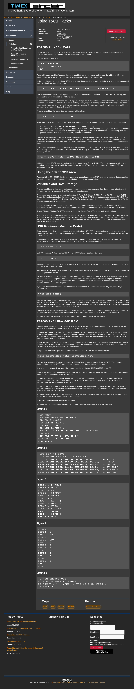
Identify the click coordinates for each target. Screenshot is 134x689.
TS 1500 (71, 607)
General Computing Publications (18, 55)
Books (11, 40)
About (20, 87)
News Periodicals (17, 64)
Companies (20, 72)
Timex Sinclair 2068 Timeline (18, 635)
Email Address (96, 624)
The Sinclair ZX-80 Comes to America (22, 622)
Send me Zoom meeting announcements (108, 645)
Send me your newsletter (101, 643)
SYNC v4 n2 (61, 34)
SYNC (59, 32)
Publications (20, 35)
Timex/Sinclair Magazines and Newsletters (21, 49)
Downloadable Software (20, 30)
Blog (8, 92)
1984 (53, 607)
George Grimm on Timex (16, 641)
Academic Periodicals (19, 60)
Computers (20, 25)
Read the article (116, 31)
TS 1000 (61, 607)
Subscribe (96, 647)
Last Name (94, 637)
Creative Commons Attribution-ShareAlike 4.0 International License (78, 683)
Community (20, 82)
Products (20, 77)
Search (9, 21)
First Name (95, 632)
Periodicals (21, 44)
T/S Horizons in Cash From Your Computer (24, 628)
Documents (13, 68)
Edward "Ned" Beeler (93, 607)
